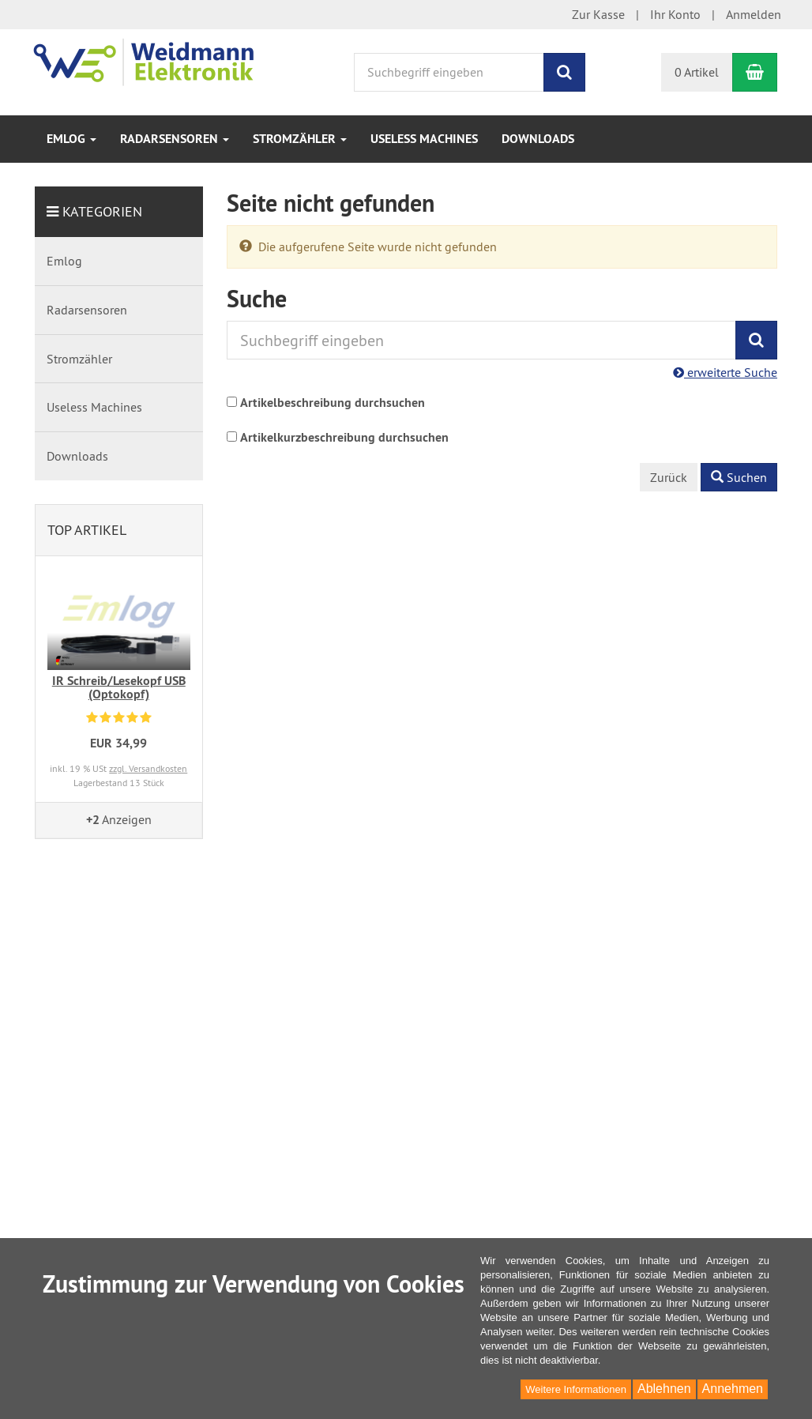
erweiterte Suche (725, 372)
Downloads (538, 138)
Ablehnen (664, 1388)
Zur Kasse (598, 14)
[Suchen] (564, 72)
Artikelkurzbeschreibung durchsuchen (344, 437)
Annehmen (732, 1388)
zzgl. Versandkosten (148, 768)
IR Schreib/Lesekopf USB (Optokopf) (119, 687)
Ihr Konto (675, 14)
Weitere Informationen (575, 1389)
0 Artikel (697, 72)
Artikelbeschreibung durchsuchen (332, 402)
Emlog (71, 138)
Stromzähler (300, 138)
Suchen (739, 477)
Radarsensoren (174, 138)
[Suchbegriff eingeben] (449, 72)
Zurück (668, 477)
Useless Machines (424, 138)
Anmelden (753, 14)
